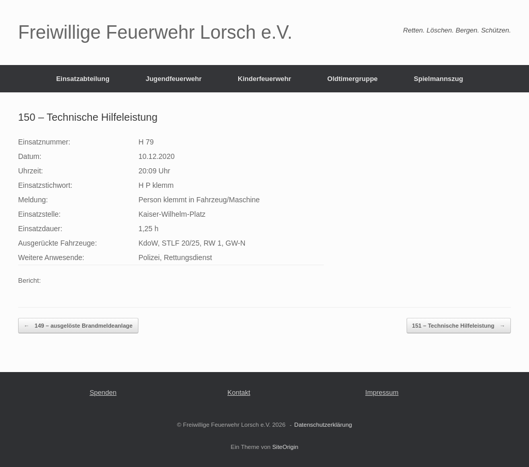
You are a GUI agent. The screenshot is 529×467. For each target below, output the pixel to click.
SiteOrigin (285, 447)
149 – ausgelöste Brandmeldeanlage (78, 325)
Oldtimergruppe (353, 79)
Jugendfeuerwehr (173, 79)
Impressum (381, 392)
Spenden (102, 392)
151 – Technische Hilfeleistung (458, 325)
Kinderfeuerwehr (264, 79)
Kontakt (238, 392)
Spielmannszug (438, 79)
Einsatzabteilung (83, 79)
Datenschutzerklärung (323, 425)
